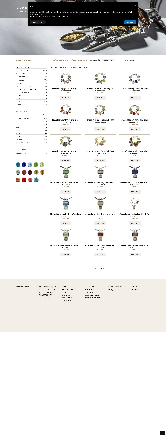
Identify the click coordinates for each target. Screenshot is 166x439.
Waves (18, 127)
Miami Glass (20, 133)
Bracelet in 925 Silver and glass (65, 106)
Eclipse (19, 140)
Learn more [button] (37, 22)
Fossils (19, 83)
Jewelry (66, 400)
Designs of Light (80, 60)
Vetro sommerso (23, 115)
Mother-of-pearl (23, 92)
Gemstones (20, 74)
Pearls (19, 102)
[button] (135, 5)
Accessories (21, 149)
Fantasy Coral (22, 71)
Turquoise (20, 80)
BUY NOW (65, 116)
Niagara (19, 130)
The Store (89, 394)
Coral (18, 98)
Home (52, 60)
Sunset (18, 124)
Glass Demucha (22, 143)
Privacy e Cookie (92, 405)
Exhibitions (90, 397)
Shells (18, 95)
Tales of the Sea (22, 67)
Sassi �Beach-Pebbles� (26, 89)
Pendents (64, 67)
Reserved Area (92, 402)
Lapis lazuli (21, 77)
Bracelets (83, 67)
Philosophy (67, 397)
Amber (18, 105)
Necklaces (73, 67)
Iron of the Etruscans (25, 86)
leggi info (108, 60)
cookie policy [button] (38, 14)
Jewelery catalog (64, 60)
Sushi (18, 121)
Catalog (66, 402)
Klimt (18, 137)
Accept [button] (130, 22)
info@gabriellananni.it (47, 405)
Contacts (89, 400)
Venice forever (22, 118)
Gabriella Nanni (22, 394)
